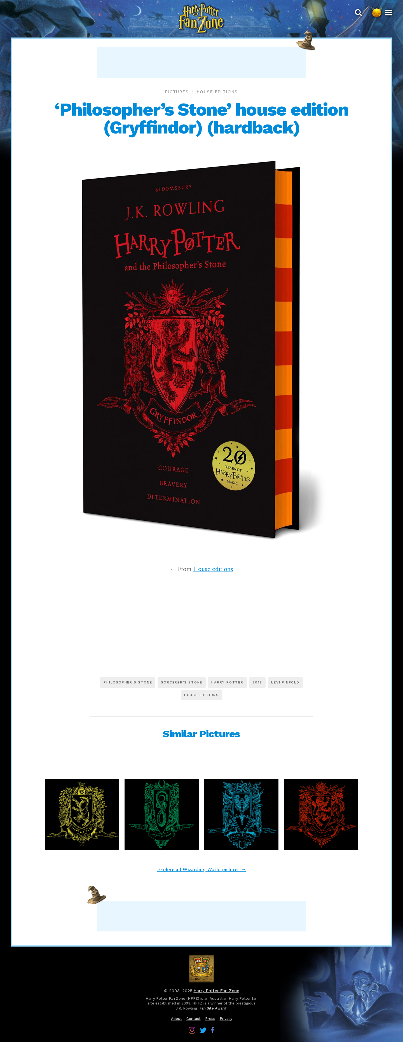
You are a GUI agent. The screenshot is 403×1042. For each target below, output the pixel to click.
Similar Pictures (201, 734)
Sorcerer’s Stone (181, 682)
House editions (217, 91)
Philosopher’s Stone (128, 682)
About (176, 1019)
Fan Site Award (213, 1008)
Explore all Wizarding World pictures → (201, 869)
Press (210, 1019)
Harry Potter (227, 682)
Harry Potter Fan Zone (216, 990)
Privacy (226, 1019)
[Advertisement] (201, 62)
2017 (257, 682)
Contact (193, 1019)
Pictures (177, 91)
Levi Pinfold (285, 682)
